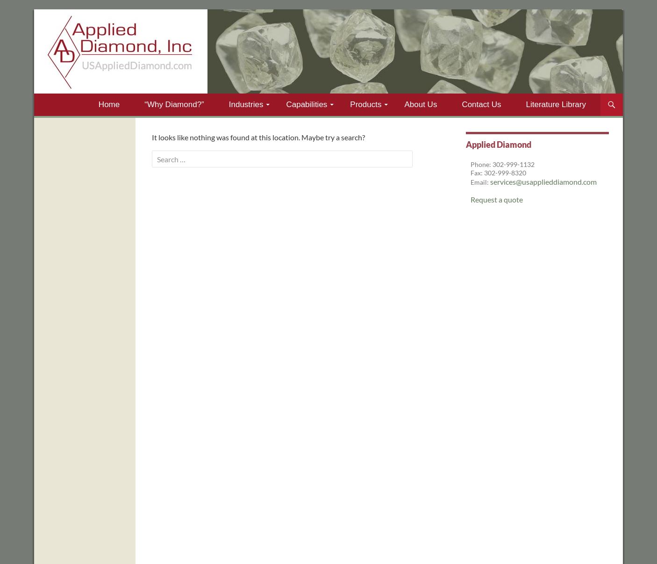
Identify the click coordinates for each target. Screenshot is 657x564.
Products (365, 104)
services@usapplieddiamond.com (543, 181)
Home (109, 104)
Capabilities (306, 104)
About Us (420, 104)
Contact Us (481, 104)
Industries (246, 104)
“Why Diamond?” (174, 104)
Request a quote (497, 199)
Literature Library (556, 104)
